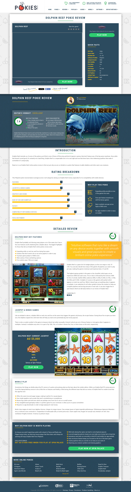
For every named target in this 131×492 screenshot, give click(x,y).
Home (49, 9)
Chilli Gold (80, 469)
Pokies (57, 9)
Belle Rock (59, 464)
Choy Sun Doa (81, 471)
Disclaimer (77, 490)
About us (97, 490)
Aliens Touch (39, 466)
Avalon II (37, 469)
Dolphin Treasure (103, 466)
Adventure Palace (19, 469)
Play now (102, 35)
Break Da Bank (60, 469)
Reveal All (65, 474)
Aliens (37, 464)
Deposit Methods (112, 9)
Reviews (65, 9)
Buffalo (79, 464)
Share (48, 89)
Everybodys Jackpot (104, 471)
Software (100, 9)
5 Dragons (17, 466)
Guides (83, 9)
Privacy (71, 490)
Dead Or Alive (102, 464)
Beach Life (38, 471)
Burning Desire (81, 466)
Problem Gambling (87, 490)
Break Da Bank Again (62, 471)
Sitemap (65, 490)
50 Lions (16, 464)
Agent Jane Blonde (20, 471)
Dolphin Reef (102, 469)
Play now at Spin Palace (91, 448)
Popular (74, 9)
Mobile (91, 9)
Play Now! (67, 82)
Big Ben (58, 466)
